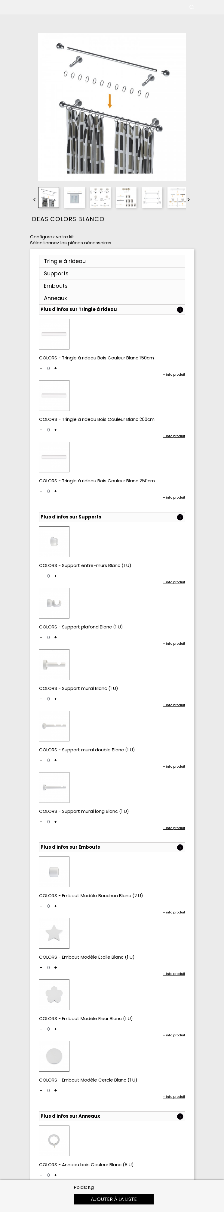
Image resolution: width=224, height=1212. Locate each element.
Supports (56, 273)
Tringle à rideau (65, 261)
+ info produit (174, 374)
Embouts (56, 286)
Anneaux (55, 298)
